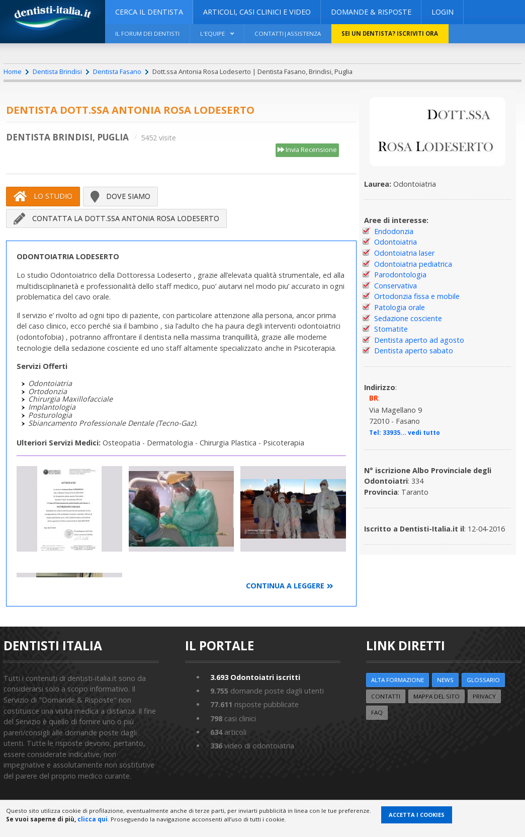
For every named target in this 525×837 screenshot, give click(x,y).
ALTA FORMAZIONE (397, 679)
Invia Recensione (307, 150)
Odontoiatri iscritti (255, 677)
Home (13, 71)
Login (442, 12)
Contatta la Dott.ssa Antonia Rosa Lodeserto (116, 218)
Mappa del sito (436, 696)
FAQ (377, 712)
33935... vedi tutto (411, 432)
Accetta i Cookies (417, 814)
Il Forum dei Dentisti (147, 33)
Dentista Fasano (117, 71)
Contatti (385, 696)
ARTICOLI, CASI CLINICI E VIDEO (257, 12)
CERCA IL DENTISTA (149, 12)
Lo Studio (43, 196)
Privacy (484, 696)
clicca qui (92, 819)
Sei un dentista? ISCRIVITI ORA (389, 33)
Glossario (483, 679)
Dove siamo (120, 196)
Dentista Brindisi (57, 71)
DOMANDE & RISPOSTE (371, 12)
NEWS (445, 679)
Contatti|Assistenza (287, 33)
